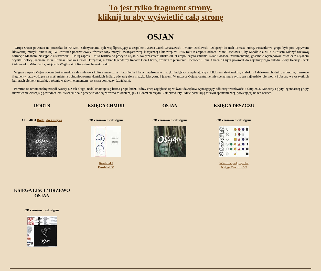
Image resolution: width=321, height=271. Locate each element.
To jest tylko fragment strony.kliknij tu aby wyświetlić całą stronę (160, 12)
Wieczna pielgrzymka (233, 163)
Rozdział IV (106, 167)
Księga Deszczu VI (234, 167)
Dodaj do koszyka (49, 120)
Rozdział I (106, 163)
